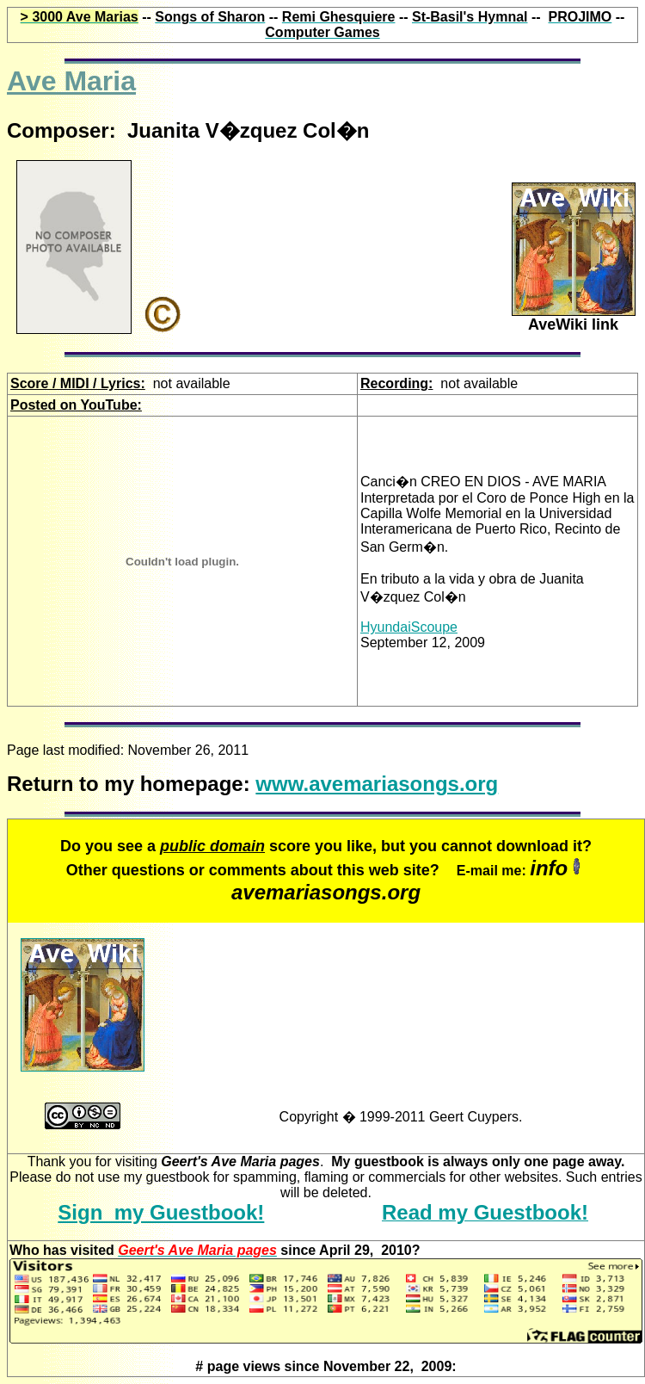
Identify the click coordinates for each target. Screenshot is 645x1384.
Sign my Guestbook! (161, 1212)
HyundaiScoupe (409, 627)
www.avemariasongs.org (376, 783)
